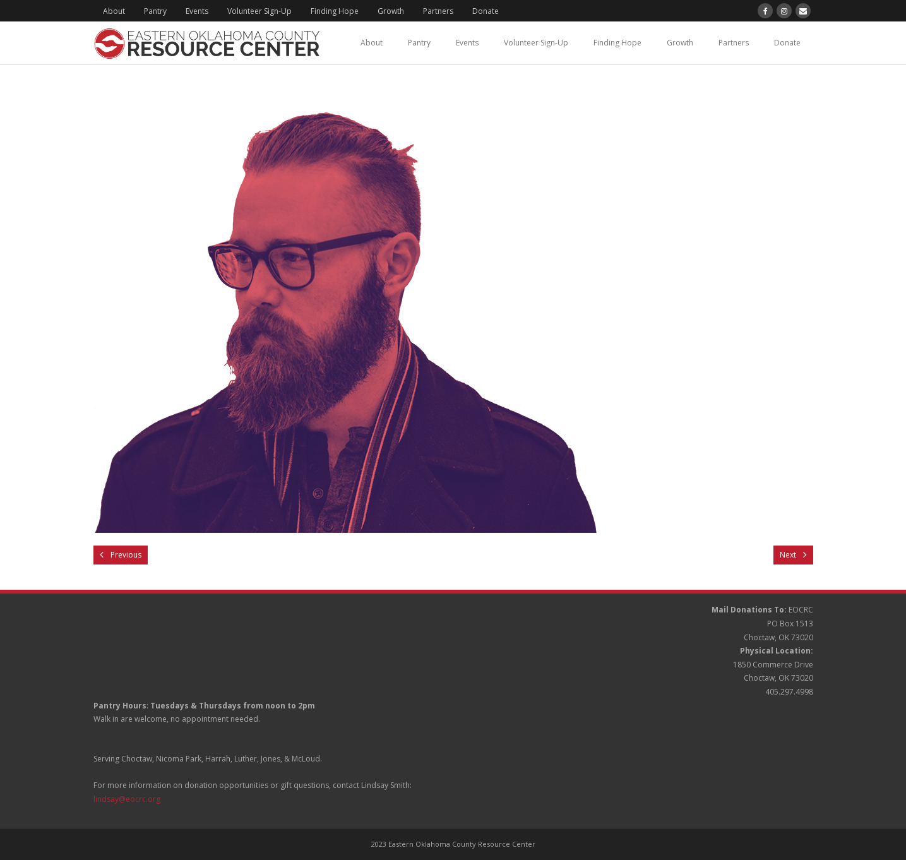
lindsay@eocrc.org (126, 799)
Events (197, 11)
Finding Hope (335, 11)
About (114, 11)
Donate (485, 11)
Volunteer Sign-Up (259, 11)
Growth (391, 11)
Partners (438, 11)
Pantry (155, 11)
